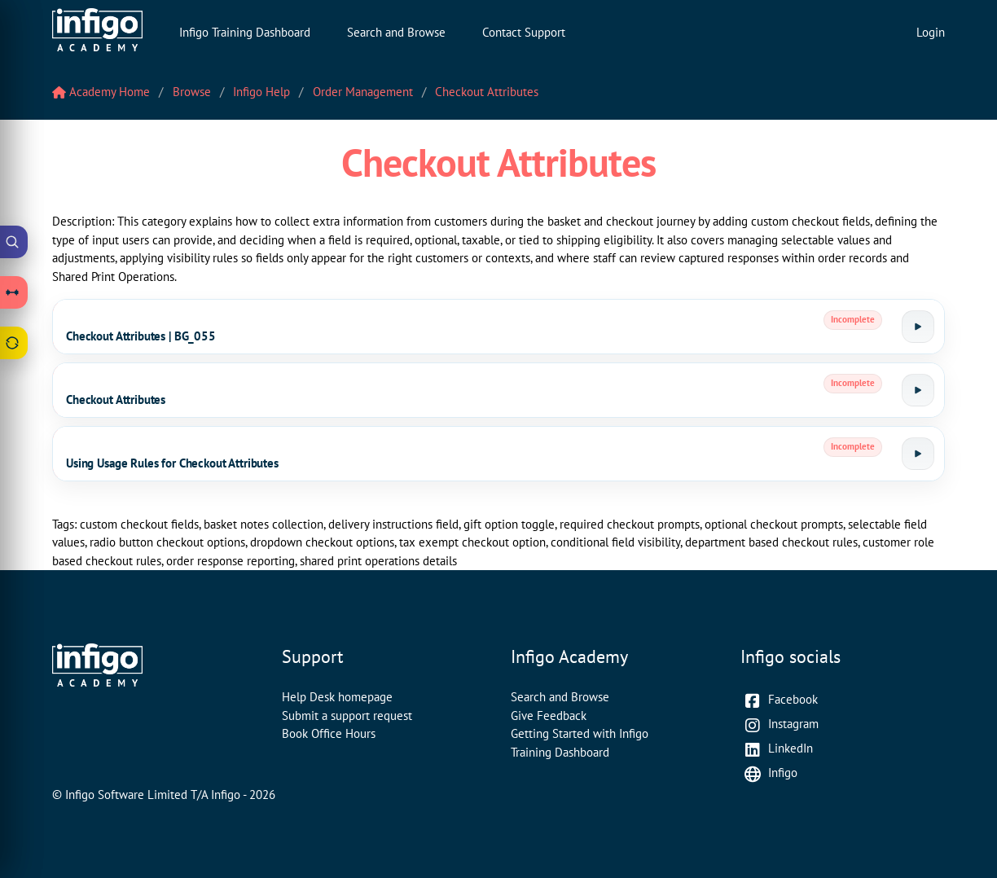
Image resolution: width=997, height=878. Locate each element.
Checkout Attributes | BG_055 (141, 336)
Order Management (363, 91)
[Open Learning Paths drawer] (14, 292)
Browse (192, 91)
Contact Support (523, 32)
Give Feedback (548, 715)
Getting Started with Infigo (579, 733)
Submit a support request (347, 715)
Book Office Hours (329, 733)
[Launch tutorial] (918, 326)
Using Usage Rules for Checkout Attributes (172, 463)
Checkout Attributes (486, 91)
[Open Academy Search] (14, 242)
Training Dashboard (560, 752)
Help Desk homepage (337, 697)
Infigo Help (261, 91)
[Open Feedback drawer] (14, 343)
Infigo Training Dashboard (244, 32)
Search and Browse (396, 32)
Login (930, 32)
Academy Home (101, 91)
